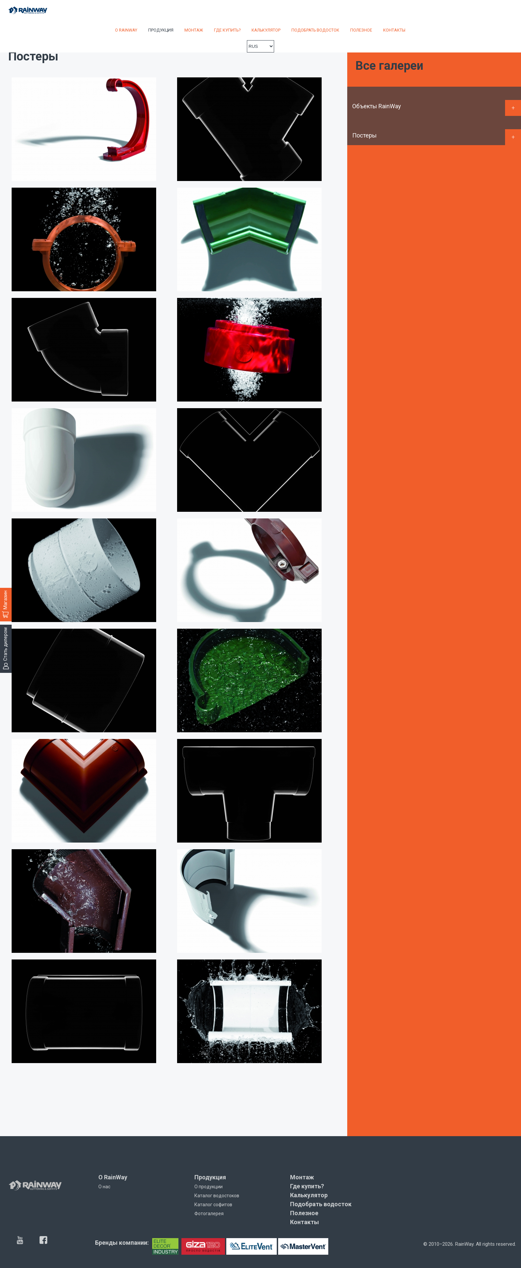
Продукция (160, 30)
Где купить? (227, 30)
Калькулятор (266, 30)
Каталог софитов (213, 1204)
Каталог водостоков (216, 1195)
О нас (104, 1186)
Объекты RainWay (376, 106)
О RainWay (126, 30)
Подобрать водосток (315, 30)
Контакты (394, 30)
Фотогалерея (209, 1213)
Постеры (364, 135)
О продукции (208, 1186)
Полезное (361, 30)
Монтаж (193, 30)
